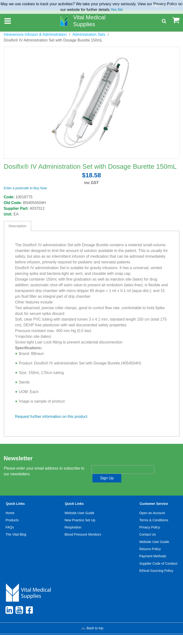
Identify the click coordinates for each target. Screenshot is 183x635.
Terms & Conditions (153, 511)
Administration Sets (88, 34)
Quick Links (15, 495)
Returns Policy (150, 540)
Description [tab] (17, 226)
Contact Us (147, 526)
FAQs (9, 519)
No (120, 10)
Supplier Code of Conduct (158, 555)
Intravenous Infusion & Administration (35, 34)
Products (12, 511)
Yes (114, 10)
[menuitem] (16, 530)
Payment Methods (152, 547)
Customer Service (154, 495)
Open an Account (152, 504)
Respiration (73, 519)
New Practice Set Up (80, 511)
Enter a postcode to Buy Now (25, 188)
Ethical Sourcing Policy (156, 562)
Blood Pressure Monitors (83, 526)
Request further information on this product (51, 417)
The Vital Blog (15, 526)
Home (9, 504)
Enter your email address (111, 461)
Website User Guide (79, 504)
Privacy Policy (149, 519)
